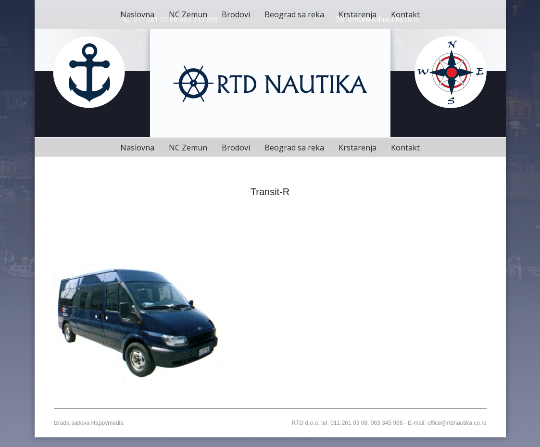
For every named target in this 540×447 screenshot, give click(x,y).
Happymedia (107, 423)
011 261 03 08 (155, 19)
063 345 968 (198, 19)
